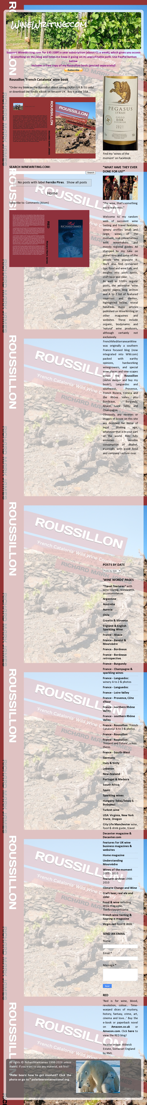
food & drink (117, 924)
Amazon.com (111, 1031)
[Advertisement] (120, 509)
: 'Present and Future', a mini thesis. (120, 743)
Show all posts (77, 182)
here (131, 1031)
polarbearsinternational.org (50, 1079)
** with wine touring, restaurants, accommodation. (119, 590)
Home (52, 193)
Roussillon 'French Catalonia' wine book (38, 80)
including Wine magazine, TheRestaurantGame (117, 906)
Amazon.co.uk (120, 1026)
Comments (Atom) (37, 202)
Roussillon (131, 375)
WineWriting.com (49, 24)
